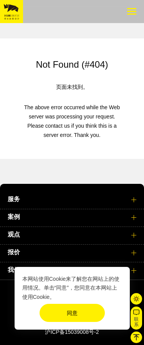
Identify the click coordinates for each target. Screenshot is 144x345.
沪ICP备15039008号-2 (72, 332)
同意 (72, 313)
